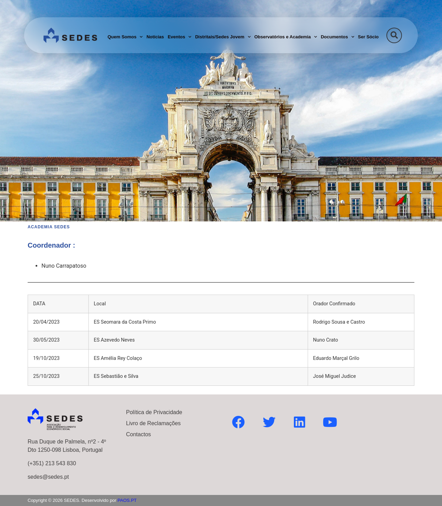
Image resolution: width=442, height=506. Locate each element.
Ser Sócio (368, 36)
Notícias (155, 36)
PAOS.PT (126, 500)
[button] (394, 35)
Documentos (337, 37)
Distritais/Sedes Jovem (222, 37)
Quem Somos (125, 37)
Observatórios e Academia (285, 37)
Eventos (180, 37)
